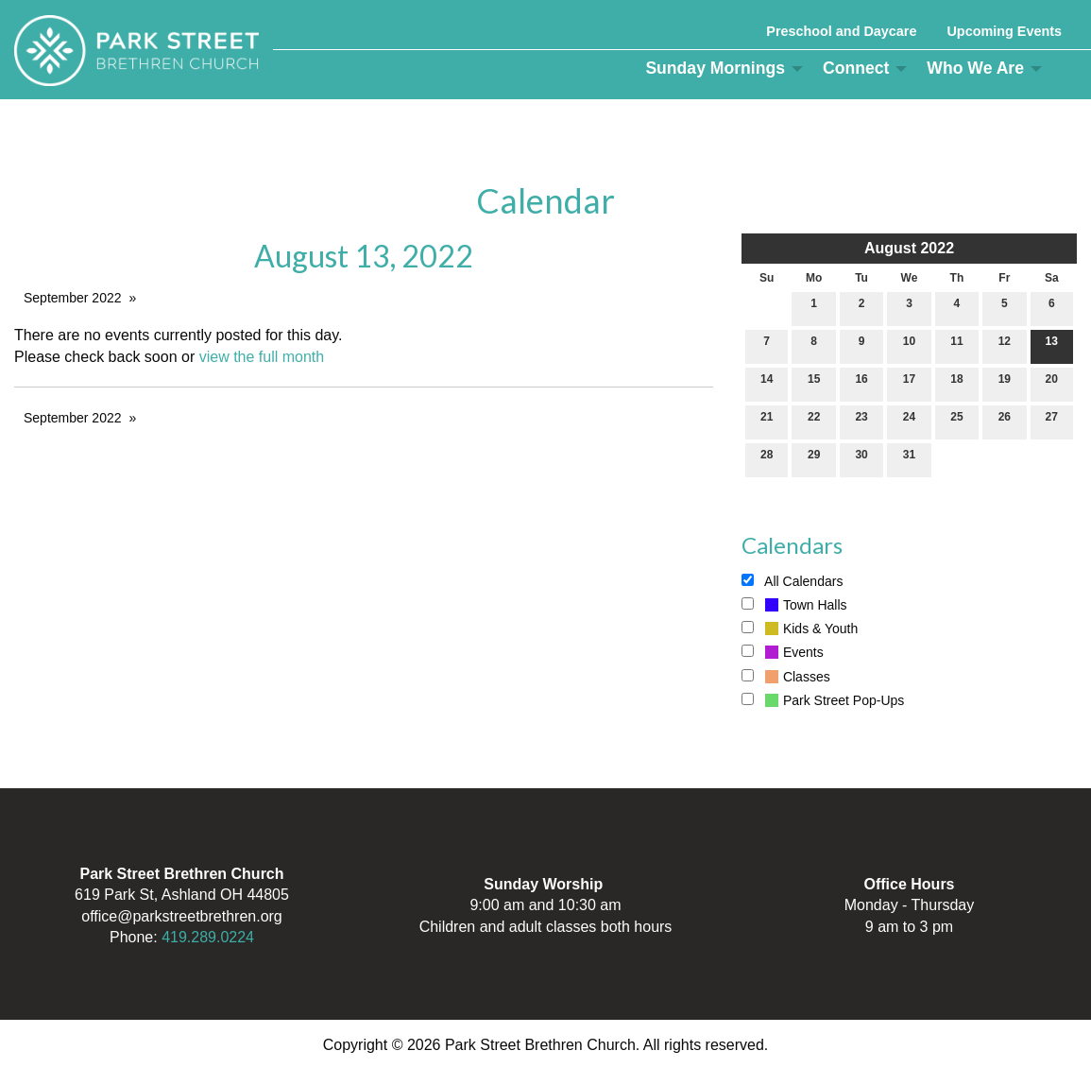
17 (909, 383)
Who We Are (975, 68)
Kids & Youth (800, 628)
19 (1004, 383)
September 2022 (73, 297)
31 (909, 459)
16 (861, 383)
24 (909, 421)
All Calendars (792, 581)
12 (1004, 345)
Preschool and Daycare (841, 31)
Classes (786, 676)
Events (783, 652)
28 (766, 459)
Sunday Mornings (715, 68)
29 (814, 459)
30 (861, 459)
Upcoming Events (1004, 31)
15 (814, 383)
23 (861, 421)
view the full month (262, 357)
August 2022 (909, 248)
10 (909, 345)
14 (766, 383)
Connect (856, 68)
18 (956, 383)
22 (814, 421)
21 (766, 421)
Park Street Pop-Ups (823, 700)
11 (956, 345)
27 (1052, 421)
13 (1052, 345)
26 (1004, 421)
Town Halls (794, 604)
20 (1052, 383)
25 (956, 421)
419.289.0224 (208, 937)
